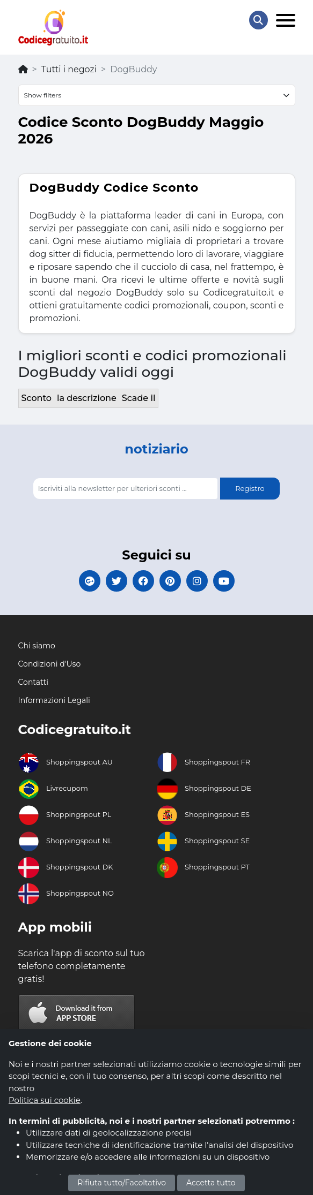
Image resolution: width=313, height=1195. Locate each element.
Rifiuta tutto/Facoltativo (121, 1183)
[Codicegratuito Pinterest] (170, 581)
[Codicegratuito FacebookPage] (143, 581)
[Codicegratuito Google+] (89, 581)
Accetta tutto (211, 1183)
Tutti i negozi (69, 69)
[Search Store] (258, 20)
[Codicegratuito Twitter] (116, 581)
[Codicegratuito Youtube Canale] (224, 581)
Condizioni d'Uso (49, 664)
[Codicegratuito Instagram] (197, 581)
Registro (249, 488)
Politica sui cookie (45, 1100)
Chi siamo (36, 646)
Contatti (33, 682)
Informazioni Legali (54, 700)
